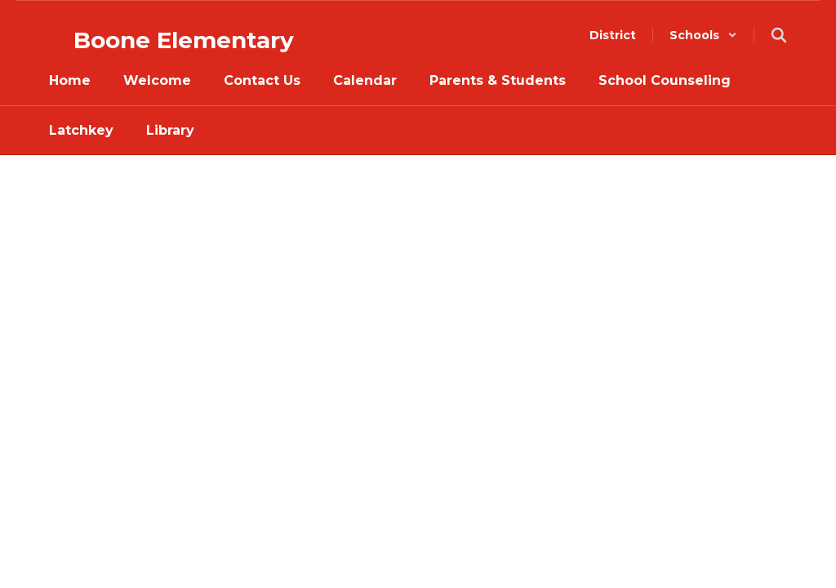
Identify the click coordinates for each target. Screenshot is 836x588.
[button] (703, 35)
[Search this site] (779, 35)
